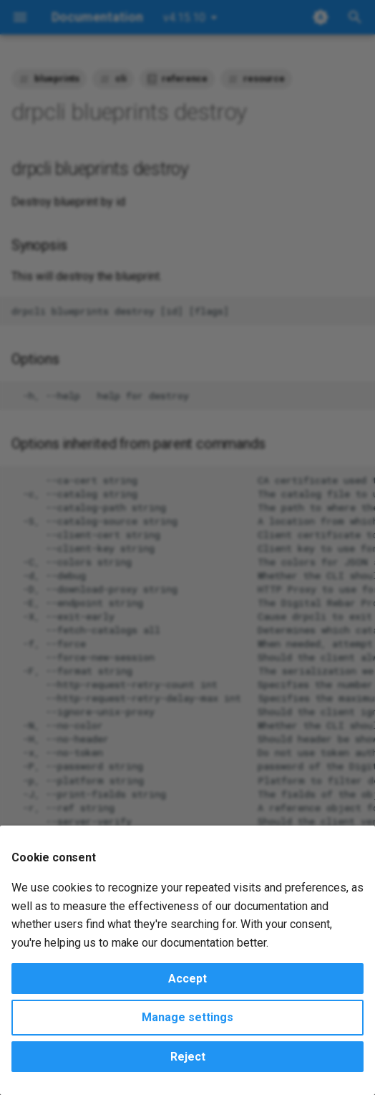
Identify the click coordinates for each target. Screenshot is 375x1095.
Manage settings (187, 1017)
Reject (187, 1056)
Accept (187, 978)
